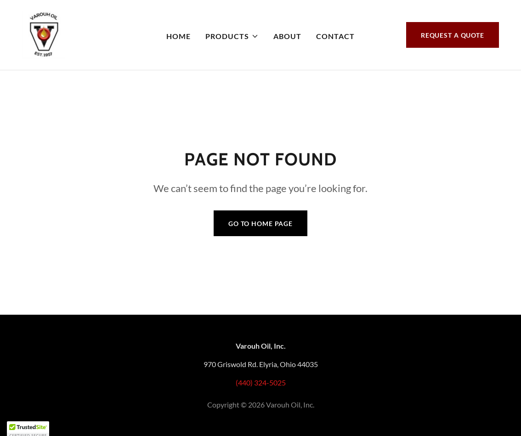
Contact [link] (335, 36)
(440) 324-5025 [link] (261, 382)
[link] (43, 33)
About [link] (287, 36)
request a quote (452, 35)
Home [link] (178, 36)
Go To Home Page (260, 223)
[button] (231, 36)
